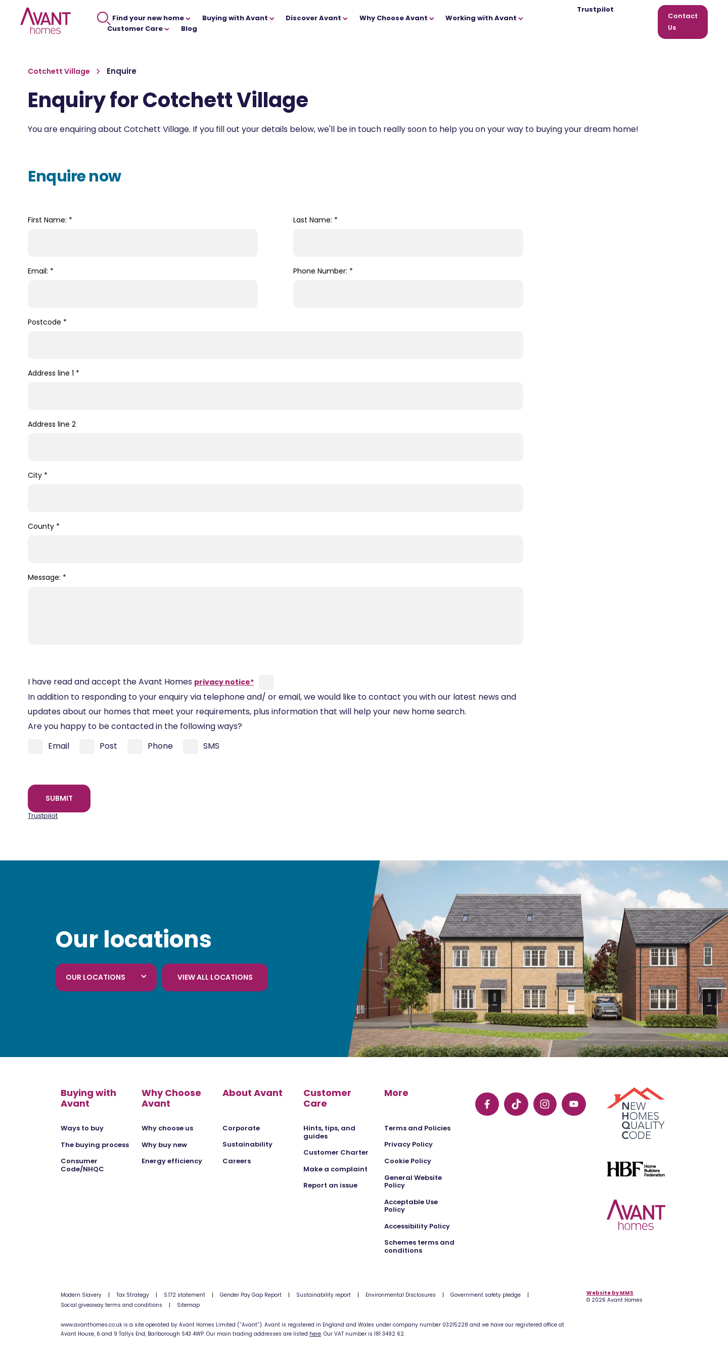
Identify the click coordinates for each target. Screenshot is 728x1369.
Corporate (241, 1128)
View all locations (215, 977)
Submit (59, 798)
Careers (236, 1161)
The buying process (95, 1145)
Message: (47, 577)
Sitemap (188, 1305)
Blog (189, 28)
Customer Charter (336, 1152)
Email (48, 746)
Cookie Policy (407, 1161)
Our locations (106, 977)
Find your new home (144, 18)
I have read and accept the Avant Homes (141, 682)
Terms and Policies (417, 1128)
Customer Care (138, 28)
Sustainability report (323, 1295)
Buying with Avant (238, 18)
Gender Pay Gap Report (251, 1295)
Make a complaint (335, 1169)
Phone (150, 746)
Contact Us (683, 21)
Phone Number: (323, 271)
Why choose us (167, 1128)
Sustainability (247, 1144)
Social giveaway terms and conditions (111, 1305)
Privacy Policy (408, 1144)
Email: (41, 271)
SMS (201, 746)
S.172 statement (184, 1295)
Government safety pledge (485, 1295)
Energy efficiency (172, 1161)
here (315, 1334)
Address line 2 (52, 424)
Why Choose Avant (396, 18)
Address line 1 (53, 373)
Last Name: (315, 220)
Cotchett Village (60, 71)
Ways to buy (82, 1128)
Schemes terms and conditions (419, 1246)
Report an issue (330, 1185)
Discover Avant (317, 18)
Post (98, 746)
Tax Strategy (132, 1295)
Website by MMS (609, 1293)
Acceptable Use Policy (411, 1206)
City (38, 475)
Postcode (47, 322)
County (44, 526)
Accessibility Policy (417, 1226)
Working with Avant (484, 18)
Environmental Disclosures (401, 1295)
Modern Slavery (81, 1295)
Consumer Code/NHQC (82, 1165)
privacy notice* (224, 682)
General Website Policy (413, 1182)
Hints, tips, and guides (329, 1132)
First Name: (50, 220)
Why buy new (164, 1145)
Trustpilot (595, 10)
